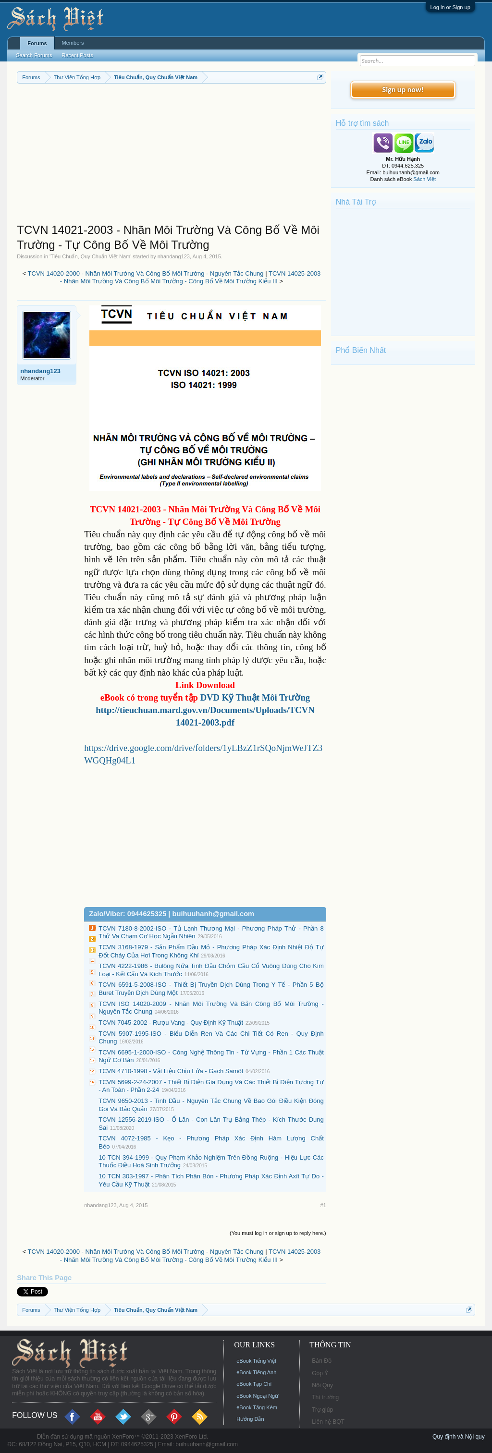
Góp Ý (320, 1373)
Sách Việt (424, 179)
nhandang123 (174, 256)
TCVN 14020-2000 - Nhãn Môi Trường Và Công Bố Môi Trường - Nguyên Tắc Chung (146, 273)
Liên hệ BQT (328, 1421)
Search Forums (34, 55)
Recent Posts (77, 55)
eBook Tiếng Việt (256, 1361)
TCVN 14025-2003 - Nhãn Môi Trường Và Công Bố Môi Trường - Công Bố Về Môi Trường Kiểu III (190, 277)
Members (73, 43)
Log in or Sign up (450, 7)
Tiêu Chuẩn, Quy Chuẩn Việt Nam (90, 256)
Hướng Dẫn (250, 1419)
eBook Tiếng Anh (256, 1372)
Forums (37, 43)
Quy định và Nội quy (458, 1436)
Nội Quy (322, 1385)
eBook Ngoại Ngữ (257, 1396)
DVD (255, 697)
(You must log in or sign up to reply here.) (278, 1233)
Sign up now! (403, 89)
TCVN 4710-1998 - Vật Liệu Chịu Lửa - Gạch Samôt (170, 1071)
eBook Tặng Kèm (256, 1407)
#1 (323, 1205)
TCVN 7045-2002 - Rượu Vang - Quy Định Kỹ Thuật (170, 1022)
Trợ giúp (322, 1409)
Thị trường (325, 1397)
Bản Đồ (322, 1360)
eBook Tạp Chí (253, 1384)
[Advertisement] (171, 155)
